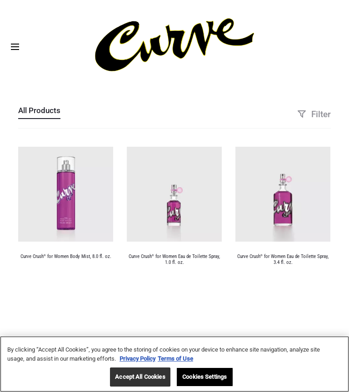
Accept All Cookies (140, 377)
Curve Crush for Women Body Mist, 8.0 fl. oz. (65, 256)
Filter (314, 114)
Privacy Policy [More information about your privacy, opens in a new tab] (137, 358)
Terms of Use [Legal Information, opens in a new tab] (175, 358)
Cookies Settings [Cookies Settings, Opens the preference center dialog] (204, 377)
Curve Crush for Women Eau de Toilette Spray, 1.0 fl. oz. (174, 259)
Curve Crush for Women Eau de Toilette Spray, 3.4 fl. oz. (283, 259)
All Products (39, 110)
